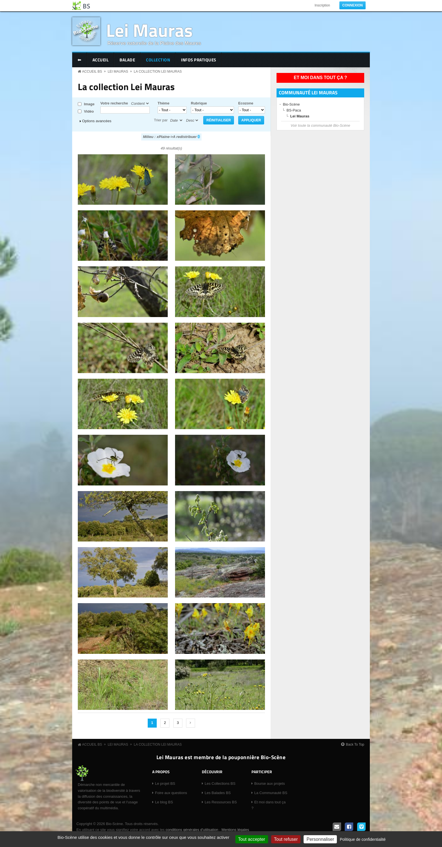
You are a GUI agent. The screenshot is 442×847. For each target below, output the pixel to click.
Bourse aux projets (269, 783)
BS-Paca (294, 110)
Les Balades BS (218, 793)
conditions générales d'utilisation (191, 830)
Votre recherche (114, 103)
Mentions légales (235, 830)
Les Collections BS (220, 783)
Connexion (352, 5)
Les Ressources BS (221, 802)
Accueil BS (92, 71)
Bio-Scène (291, 104)
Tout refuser (286, 839)
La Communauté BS (270, 793)
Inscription (322, 5)
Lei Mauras (149, 30)
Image (89, 104)
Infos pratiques (198, 60)
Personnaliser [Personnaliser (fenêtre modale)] (320, 839)
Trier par (161, 120)
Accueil (100, 60)
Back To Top (355, 744)
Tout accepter (251, 839)
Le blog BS (164, 802)
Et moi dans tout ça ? (320, 77)
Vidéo (89, 111)
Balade (127, 60)
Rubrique (199, 103)
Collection (158, 60)
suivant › (190, 723)
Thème (163, 103)
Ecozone (245, 103)
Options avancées (96, 121)
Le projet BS (165, 783)
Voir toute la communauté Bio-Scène (320, 125)
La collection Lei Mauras (158, 71)
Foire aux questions (171, 793)
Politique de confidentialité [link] (363, 839)
